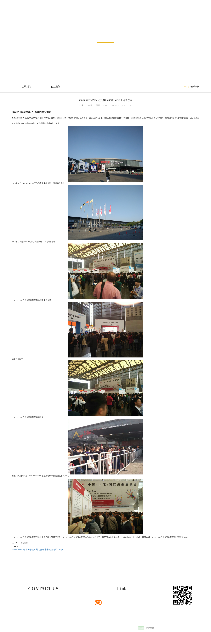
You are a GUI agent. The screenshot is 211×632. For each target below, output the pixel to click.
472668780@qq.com (28, 603)
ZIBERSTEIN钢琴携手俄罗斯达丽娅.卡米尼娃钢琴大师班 (37, 549)
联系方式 (202, 12)
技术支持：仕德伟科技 (98, 628)
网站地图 (150, 628)
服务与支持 (146, 12)
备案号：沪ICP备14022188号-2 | (127, 628)
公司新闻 (26, 86)
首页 (186, 86)
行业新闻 (55, 86)
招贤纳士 (183, 12)
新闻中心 (27, 12)
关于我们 (165, 12)
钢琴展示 (45, 12)
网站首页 (9, 12)
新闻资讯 (105, 34)
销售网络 (63, 12)
